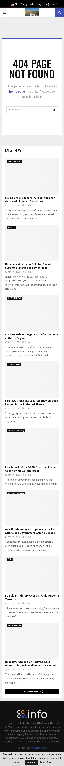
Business (12, 228)
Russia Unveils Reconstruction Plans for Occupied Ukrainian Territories (30, 200)
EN (16, 4)
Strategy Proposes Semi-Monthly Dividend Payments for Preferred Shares (31, 403)
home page (17, 91)
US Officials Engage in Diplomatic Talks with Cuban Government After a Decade (30, 531)
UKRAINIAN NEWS (15, 161)
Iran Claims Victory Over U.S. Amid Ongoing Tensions (32, 597)
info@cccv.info (51, 4)
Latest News (13, 150)
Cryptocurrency (14, 364)
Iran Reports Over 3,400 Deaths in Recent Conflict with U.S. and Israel (31, 469)
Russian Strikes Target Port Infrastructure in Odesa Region (31, 336)
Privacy (23, 4)
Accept (31, 762)
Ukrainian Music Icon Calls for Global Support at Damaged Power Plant (28, 266)
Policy (10, 559)
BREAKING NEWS (14, 298)
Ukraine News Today (16, 431)
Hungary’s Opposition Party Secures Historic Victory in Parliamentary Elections (31, 664)
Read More (46, 762)
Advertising (35, 4)
